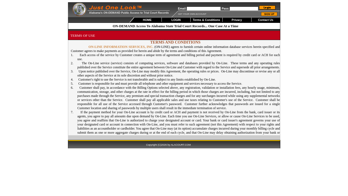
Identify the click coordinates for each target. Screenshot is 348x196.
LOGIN (176, 20)
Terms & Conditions (206, 20)
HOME (147, 20)
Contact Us (265, 20)
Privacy (237, 20)
